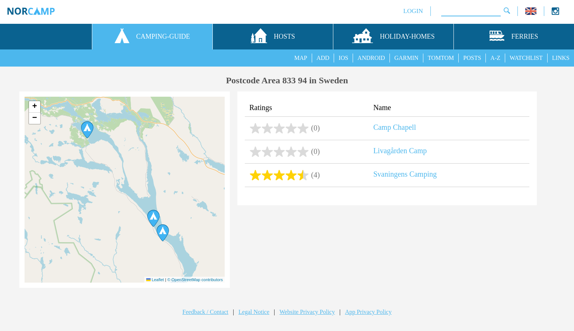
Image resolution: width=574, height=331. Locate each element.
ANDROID (371, 58)
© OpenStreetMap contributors (195, 279)
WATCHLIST (526, 58)
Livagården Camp (400, 151)
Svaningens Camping (405, 174)
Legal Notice (253, 312)
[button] (163, 232)
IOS (343, 58)
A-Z (495, 58)
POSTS (472, 58)
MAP (300, 58)
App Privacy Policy (368, 312)
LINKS (561, 58)
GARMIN (406, 58)
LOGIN (413, 11)
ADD (323, 58)
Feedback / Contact (205, 312)
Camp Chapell (394, 127)
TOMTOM (441, 58)
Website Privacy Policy (307, 312)
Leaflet (155, 279)
